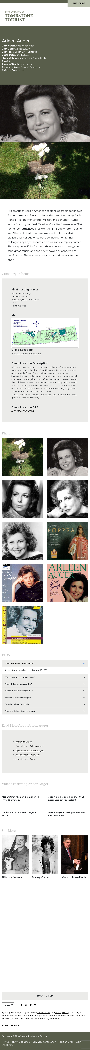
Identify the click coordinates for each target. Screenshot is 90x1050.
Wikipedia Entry (23, 742)
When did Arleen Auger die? (18, 684)
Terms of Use (43, 1012)
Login (78, 1042)
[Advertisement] (45, 940)
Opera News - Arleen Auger (29, 750)
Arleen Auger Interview (27, 755)
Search (15, 1025)
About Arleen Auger (25, 759)
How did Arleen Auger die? (17, 704)
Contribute (48, 1042)
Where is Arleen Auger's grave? (20, 711)
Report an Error (65, 1042)
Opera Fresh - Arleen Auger (29, 746)
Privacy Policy (62, 1012)
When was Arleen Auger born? (19, 663)
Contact (37, 1042)
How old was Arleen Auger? (18, 697)
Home (5, 1025)
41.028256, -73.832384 (22, 411)
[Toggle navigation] (86, 16)
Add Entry (8, 1045)
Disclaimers (24, 1042)
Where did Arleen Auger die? (19, 691)
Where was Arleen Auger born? (20, 677)
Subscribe (79, 3)
